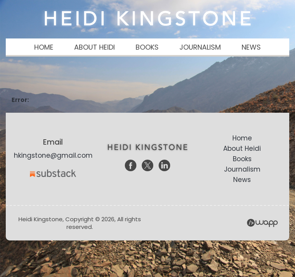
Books (242, 159)
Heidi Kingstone (147, 18)
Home (242, 138)
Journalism (242, 169)
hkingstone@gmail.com (53, 155)
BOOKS (147, 47)
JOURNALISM (200, 47)
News (242, 179)
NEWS (251, 47)
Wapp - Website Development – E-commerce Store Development (262, 223)
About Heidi (242, 148)
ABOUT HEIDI (94, 47)
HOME (43, 47)
